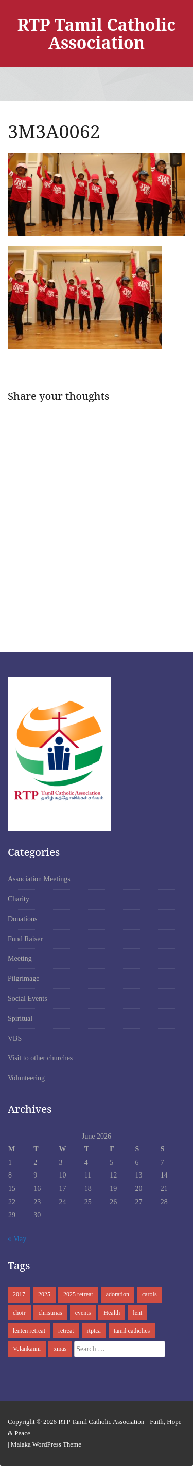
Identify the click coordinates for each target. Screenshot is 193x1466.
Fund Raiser (25, 939)
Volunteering (26, 1078)
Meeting (20, 958)
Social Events (27, 998)
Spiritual (20, 1018)
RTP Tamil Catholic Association (96, 33)
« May (17, 1239)
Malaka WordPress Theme (46, 1444)
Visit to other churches (40, 1058)
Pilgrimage (23, 978)
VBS (15, 1038)
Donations (23, 919)
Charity (18, 899)
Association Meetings (39, 879)
